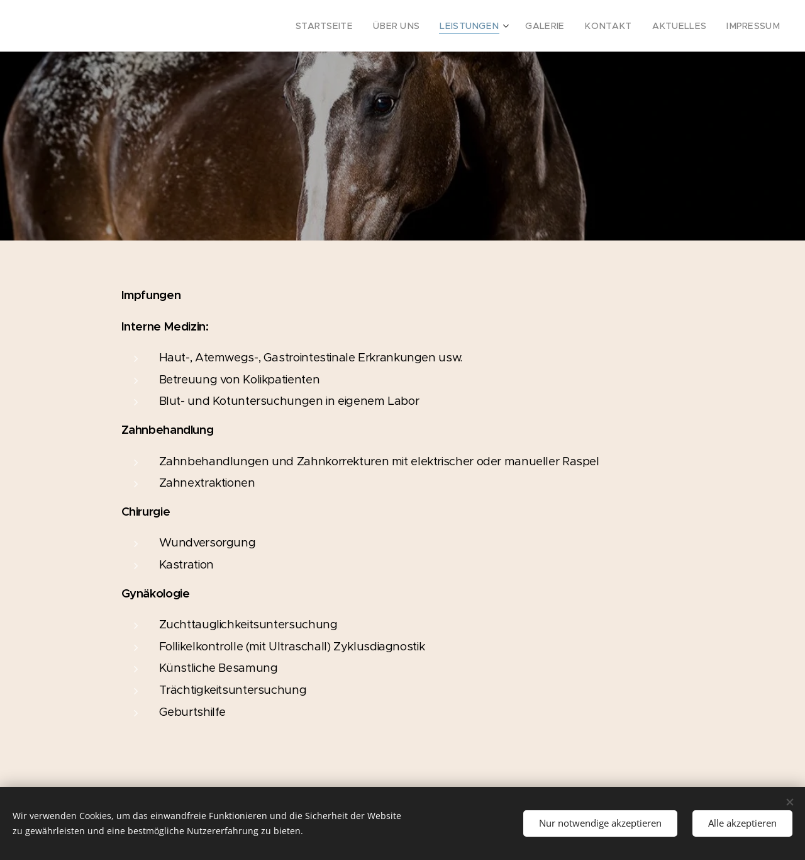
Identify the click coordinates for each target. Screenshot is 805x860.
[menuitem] (359, 26)
